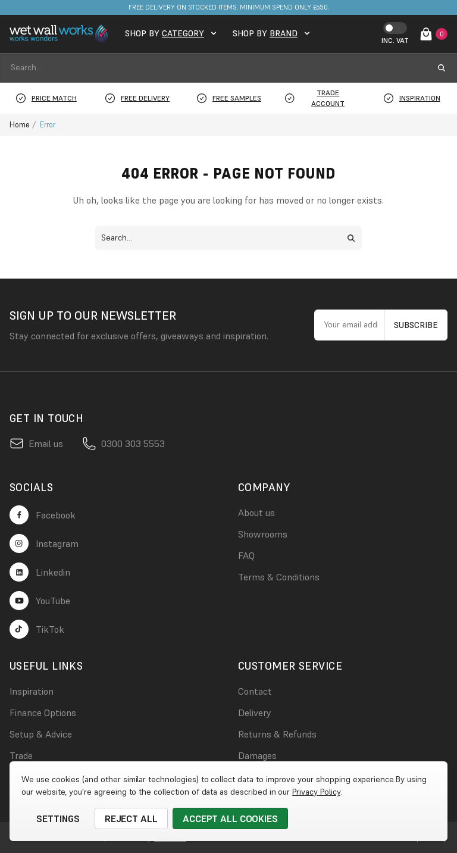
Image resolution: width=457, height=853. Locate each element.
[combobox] (218, 68)
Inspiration (32, 691)
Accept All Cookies (230, 818)
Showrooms (262, 534)
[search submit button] (441, 68)
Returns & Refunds (277, 734)
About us (256, 512)
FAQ (246, 555)
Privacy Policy (316, 791)
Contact (255, 691)
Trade (21, 755)
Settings (58, 818)
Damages (257, 755)
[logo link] (60, 33)
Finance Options (43, 712)
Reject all (131, 818)
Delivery (254, 712)
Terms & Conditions (279, 577)
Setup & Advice (41, 734)
